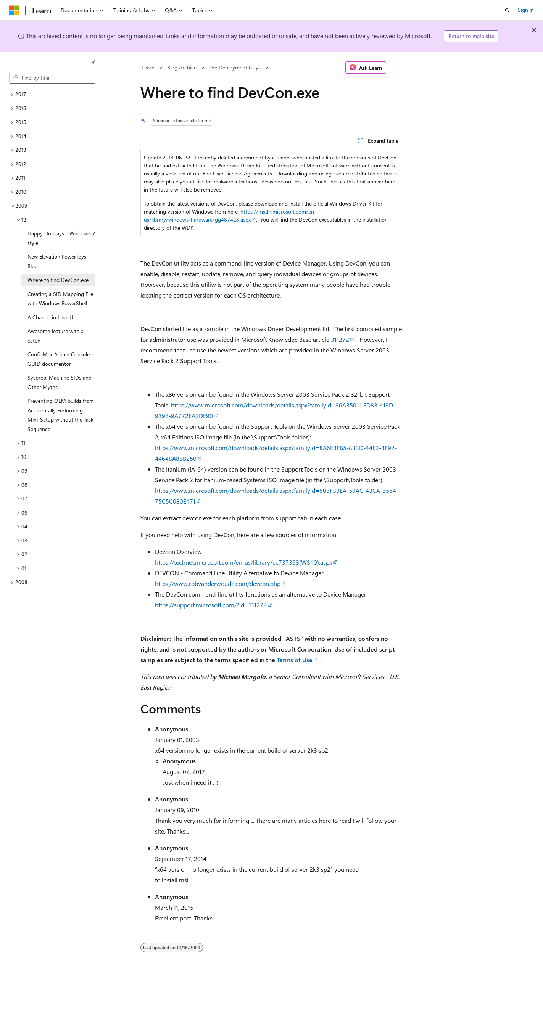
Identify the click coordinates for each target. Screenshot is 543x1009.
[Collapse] (93, 62)
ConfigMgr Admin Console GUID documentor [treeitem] (58, 359)
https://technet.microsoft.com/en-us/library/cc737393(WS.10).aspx (243, 562)
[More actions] (396, 67)
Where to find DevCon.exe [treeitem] (58, 279)
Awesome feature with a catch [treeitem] (55, 335)
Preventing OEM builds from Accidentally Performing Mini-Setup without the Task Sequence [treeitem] (60, 415)
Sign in (526, 9)
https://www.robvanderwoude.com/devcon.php (217, 583)
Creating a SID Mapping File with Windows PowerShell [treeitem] (60, 298)
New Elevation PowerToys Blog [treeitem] (56, 261)
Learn (148, 67)
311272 (340, 339)
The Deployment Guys (235, 67)
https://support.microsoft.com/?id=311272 (211, 605)
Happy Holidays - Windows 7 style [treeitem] (61, 238)
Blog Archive (182, 67)
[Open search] (507, 10)
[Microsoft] (14, 10)
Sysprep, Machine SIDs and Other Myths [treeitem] (59, 382)
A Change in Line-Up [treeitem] (51, 317)
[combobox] (52, 78)
